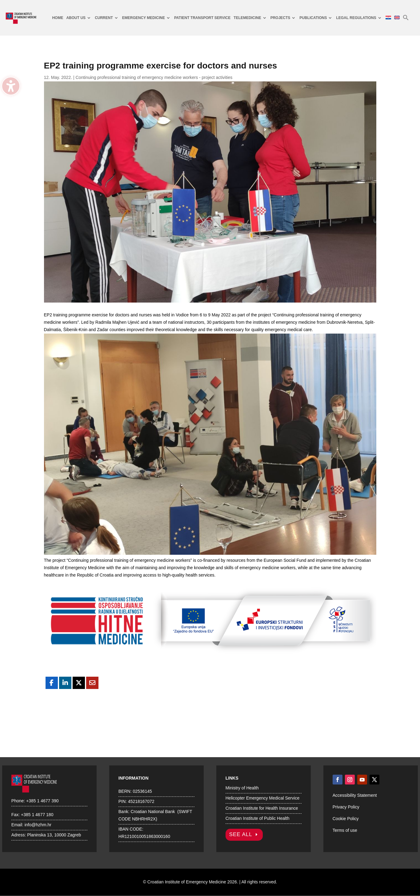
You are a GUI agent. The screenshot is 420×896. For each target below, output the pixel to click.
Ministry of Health (242, 787)
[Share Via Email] (92, 683)
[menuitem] (57, 18)
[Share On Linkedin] (65, 683)
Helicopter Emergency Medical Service (262, 798)
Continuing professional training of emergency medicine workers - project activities (154, 77)
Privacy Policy (346, 806)
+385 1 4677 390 (42, 800)
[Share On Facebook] (52, 683)
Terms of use (345, 830)
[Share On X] (79, 683)
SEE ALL (240, 834)
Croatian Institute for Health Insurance (262, 808)
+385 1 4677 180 (37, 814)
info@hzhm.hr (38, 824)
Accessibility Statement (355, 795)
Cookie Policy (346, 818)
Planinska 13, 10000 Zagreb (54, 834)
